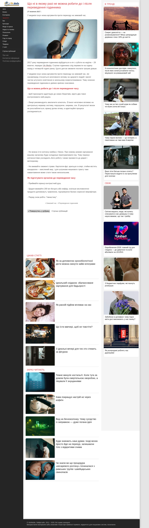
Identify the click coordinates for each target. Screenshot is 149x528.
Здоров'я (6, 18)
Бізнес (5, 12)
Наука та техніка (8, 29)
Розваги (5, 35)
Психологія (6, 32)
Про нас (6, 55)
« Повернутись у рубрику (38, 211)
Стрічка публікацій (59, 211)
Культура (6, 24)
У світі (5, 47)
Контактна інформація (11, 58)
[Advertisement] (62, 131)
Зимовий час (52, 203)
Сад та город (7, 38)
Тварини (5, 44)
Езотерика (6, 15)
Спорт (5, 41)
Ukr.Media (47, 66)
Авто (4, 9)
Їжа (4, 21)
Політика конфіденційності (13, 61)
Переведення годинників (68, 203)
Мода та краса (8, 26)
